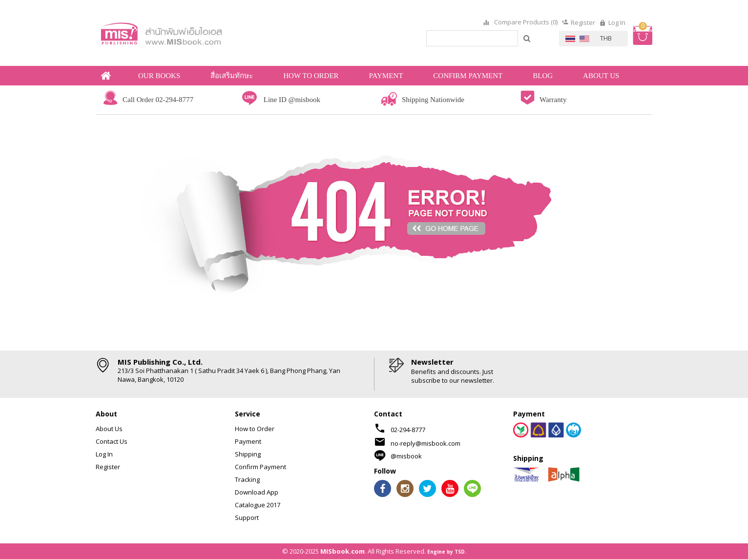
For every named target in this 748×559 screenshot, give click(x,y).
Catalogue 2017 (257, 504)
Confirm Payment (260, 466)
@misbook (406, 456)
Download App (256, 492)
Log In (616, 22)
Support (247, 517)
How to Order (254, 428)
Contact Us (111, 441)
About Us (109, 428)
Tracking (247, 479)
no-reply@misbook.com (425, 443)
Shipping (248, 454)
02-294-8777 (408, 429)
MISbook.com (342, 551)
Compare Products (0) (525, 22)
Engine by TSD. (446, 551)
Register (583, 22)
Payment (248, 441)
